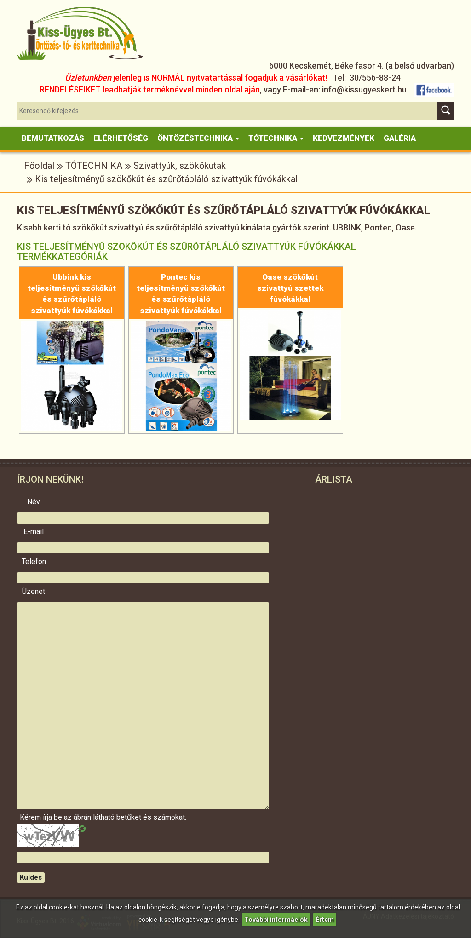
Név (33, 502)
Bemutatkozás (53, 138)
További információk (276, 919)
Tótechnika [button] (276, 138)
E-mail (33, 531)
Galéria (400, 138)
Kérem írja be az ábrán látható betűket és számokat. (33, 817)
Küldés (31, 877)
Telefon (34, 561)
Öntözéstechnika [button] (198, 138)
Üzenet (33, 591)
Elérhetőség (120, 138)
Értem (325, 919)
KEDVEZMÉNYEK (343, 138)
